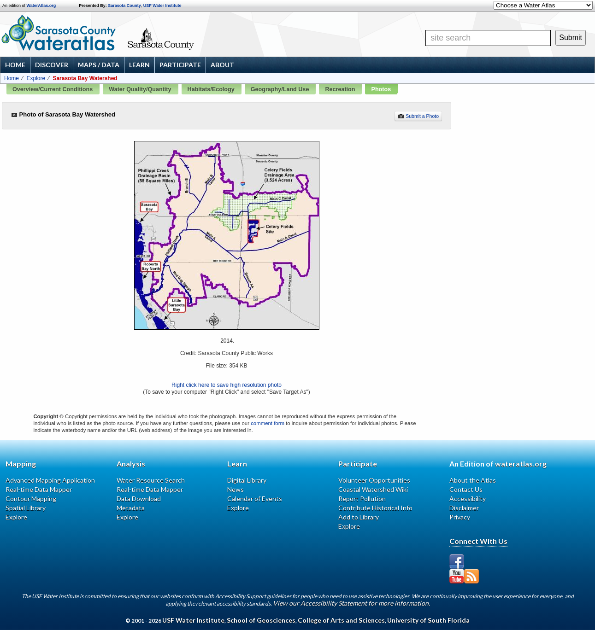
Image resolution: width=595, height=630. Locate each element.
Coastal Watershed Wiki (373, 489)
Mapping (21, 463)
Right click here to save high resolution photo (226, 385)
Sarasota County (124, 5)
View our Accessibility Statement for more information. (351, 603)
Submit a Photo (418, 116)
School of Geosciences (261, 620)
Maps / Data (98, 65)
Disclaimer (464, 508)
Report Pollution (362, 498)
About (222, 65)
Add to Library (358, 517)
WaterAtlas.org (41, 5)
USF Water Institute (162, 5)
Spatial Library (26, 508)
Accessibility (467, 498)
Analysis (131, 463)
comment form (267, 423)
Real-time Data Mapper (39, 489)
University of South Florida (428, 620)
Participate (180, 65)
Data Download (139, 498)
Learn (139, 65)
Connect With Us (478, 541)
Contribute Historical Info (375, 508)
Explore (35, 78)
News (235, 489)
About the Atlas (472, 480)
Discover (51, 65)
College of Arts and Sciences (341, 620)
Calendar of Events (254, 498)
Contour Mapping (31, 498)
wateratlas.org (521, 463)
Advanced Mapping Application (50, 480)
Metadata (131, 508)
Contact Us (466, 489)
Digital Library (246, 480)
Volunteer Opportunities (374, 480)
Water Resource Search (151, 480)
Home (15, 65)
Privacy (459, 517)
